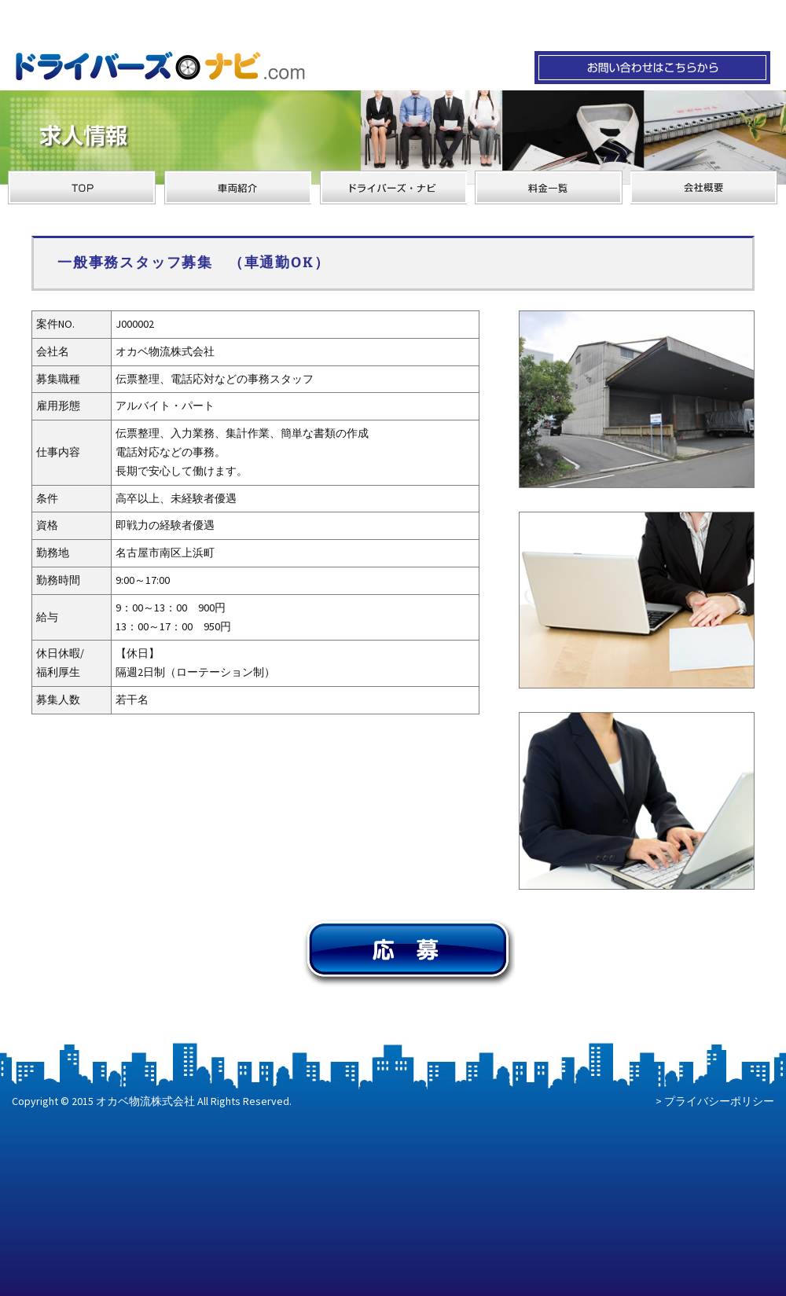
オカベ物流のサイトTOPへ (82, 187)
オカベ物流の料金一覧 (549, 187)
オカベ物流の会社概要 (704, 187)
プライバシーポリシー (719, 1101)
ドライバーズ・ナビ (393, 187)
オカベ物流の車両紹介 (237, 187)
